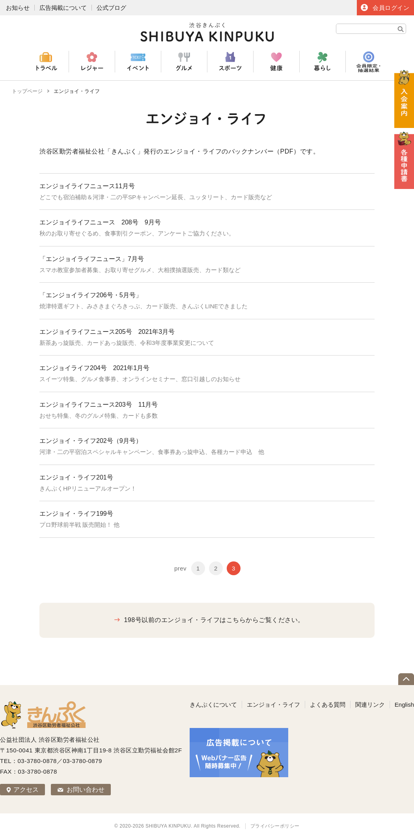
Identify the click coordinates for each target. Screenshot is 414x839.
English (404, 704)
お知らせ (18, 7)
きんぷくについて (213, 704)
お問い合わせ (85, 789)
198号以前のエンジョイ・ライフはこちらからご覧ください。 (214, 620)
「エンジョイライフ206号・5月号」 (93, 295)
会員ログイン (391, 7)
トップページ (27, 91)
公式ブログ (111, 7)
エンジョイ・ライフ (273, 704)
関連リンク (370, 704)
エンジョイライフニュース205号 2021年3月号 (107, 331)
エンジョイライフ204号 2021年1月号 (94, 368)
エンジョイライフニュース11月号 (87, 186)
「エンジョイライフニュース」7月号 (94, 259)
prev (180, 568)
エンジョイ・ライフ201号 (76, 477)
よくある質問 (327, 704)
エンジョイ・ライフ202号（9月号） (90, 440)
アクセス (26, 789)
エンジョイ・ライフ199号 (76, 513)
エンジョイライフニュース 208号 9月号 (100, 222)
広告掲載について (63, 7)
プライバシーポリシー (275, 826)
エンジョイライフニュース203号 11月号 (101, 404)
